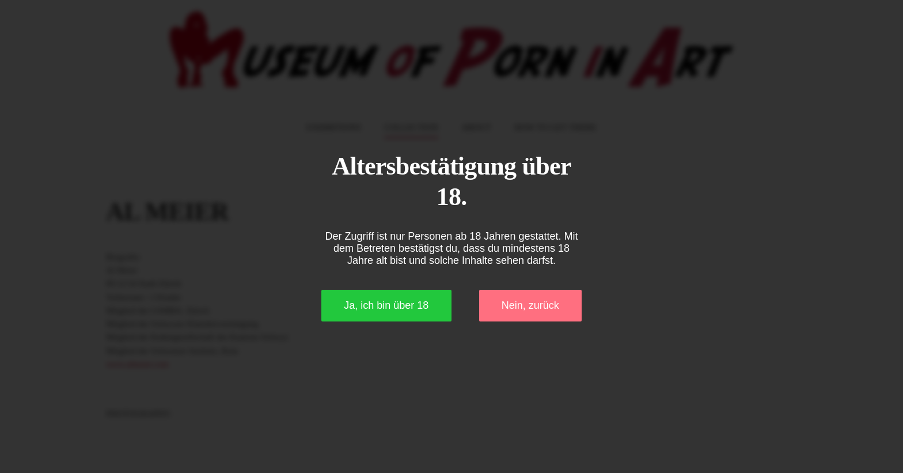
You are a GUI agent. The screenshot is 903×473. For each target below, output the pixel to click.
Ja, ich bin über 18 (386, 305)
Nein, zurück (530, 305)
